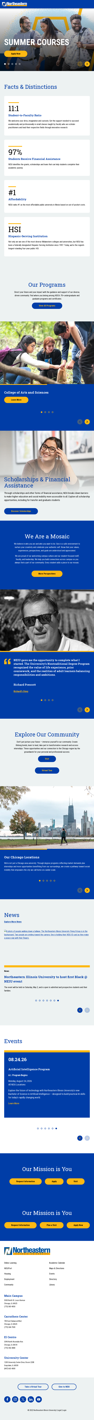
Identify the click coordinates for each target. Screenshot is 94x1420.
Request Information (25, 1181)
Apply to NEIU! (15, 1099)
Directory (53, 1279)
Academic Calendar (57, 1263)
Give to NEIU (64, 1387)
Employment (9, 1279)
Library (52, 1284)
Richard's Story (21, 691)
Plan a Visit (52, 1225)
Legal (59, 1410)
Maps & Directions (56, 1268)
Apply (54, 1181)
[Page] (41, 412)
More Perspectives (47, 573)
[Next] (87, 64)
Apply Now (15, 53)
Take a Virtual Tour (33, 1387)
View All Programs (47, 305)
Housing (7, 1273)
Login (64, 1410)
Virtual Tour (47, 770)
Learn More (16, 400)
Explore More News (13, 922)
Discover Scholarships (21, 511)
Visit (47, 759)
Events (52, 1273)
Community (8, 1284)
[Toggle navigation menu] (89, 4)
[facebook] (7, 1399)
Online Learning (10, 1263)
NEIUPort (8, 1268)
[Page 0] (5, 64)
